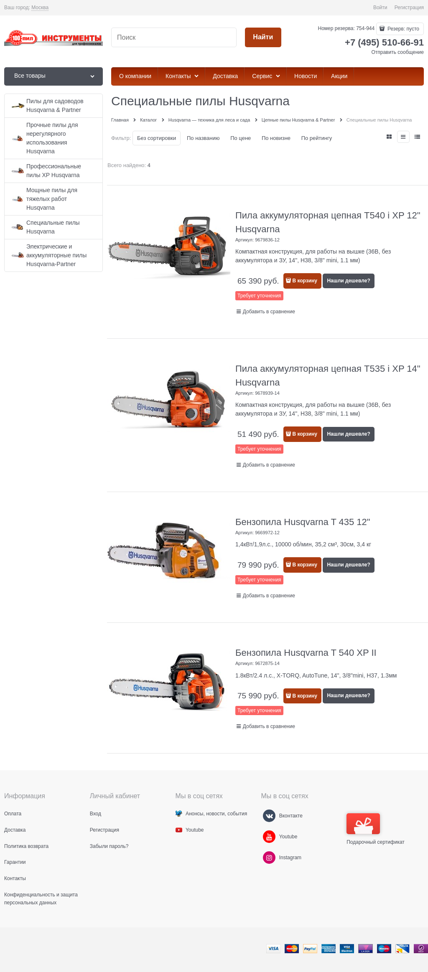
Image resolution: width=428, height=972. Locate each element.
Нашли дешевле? (348, 281)
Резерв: (402, 29)
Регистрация (409, 7)
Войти (380, 7)
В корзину (304, 281)
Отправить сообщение (397, 52)
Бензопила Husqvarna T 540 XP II (306, 652)
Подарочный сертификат (375, 829)
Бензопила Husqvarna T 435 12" (302, 522)
